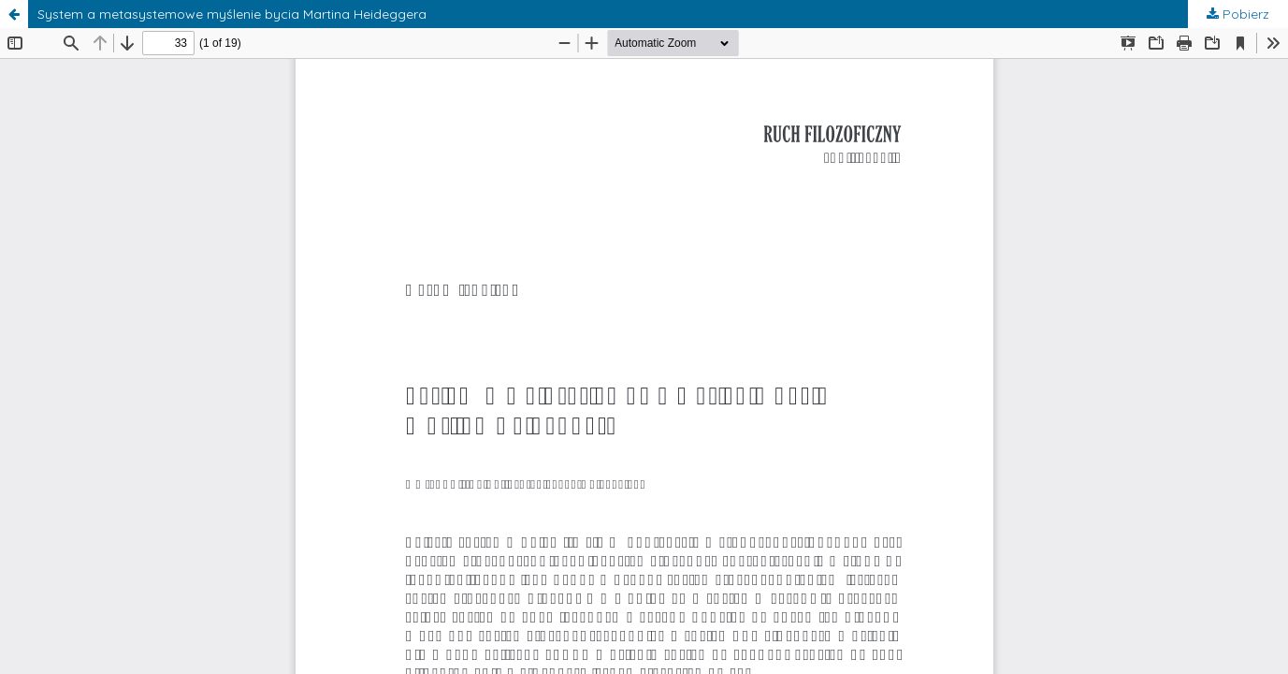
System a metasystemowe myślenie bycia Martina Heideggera (232, 14)
